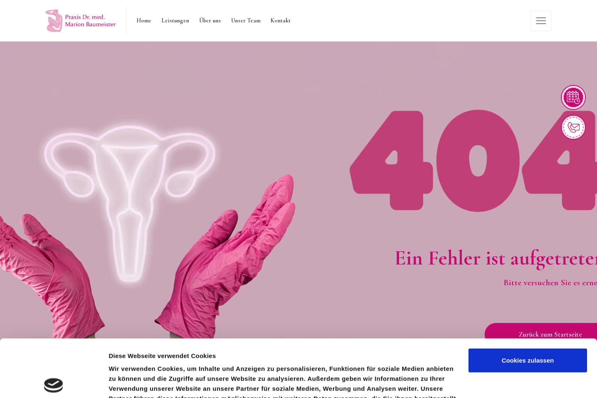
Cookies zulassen (528, 300)
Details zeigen (129, 381)
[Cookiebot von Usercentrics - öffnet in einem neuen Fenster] (53, 382)
